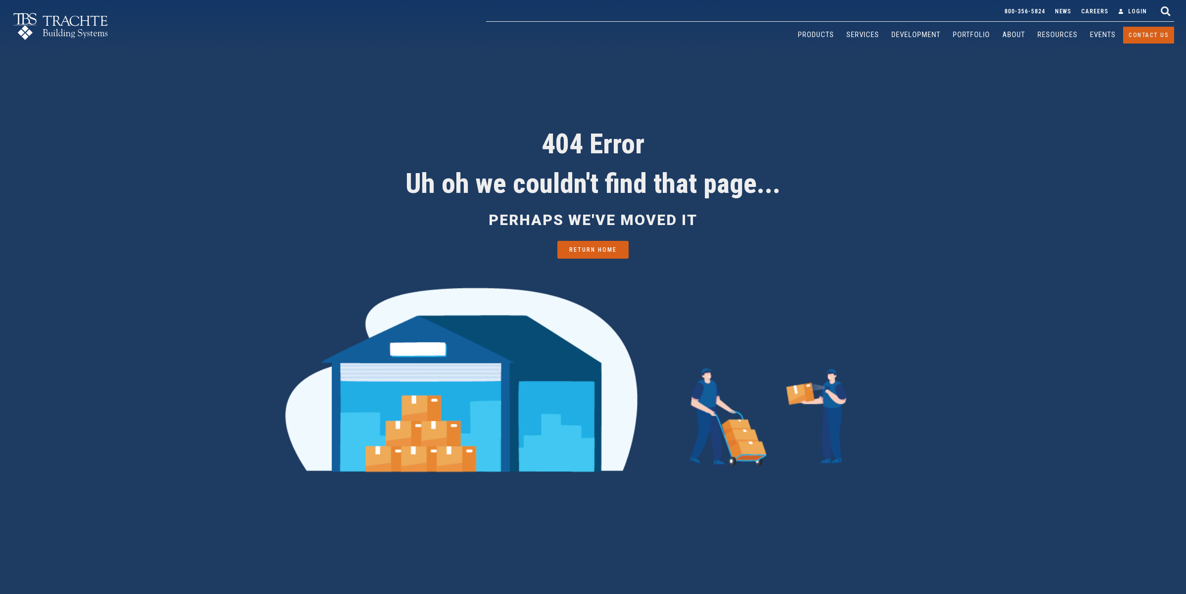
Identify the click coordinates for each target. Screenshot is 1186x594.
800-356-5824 (1024, 11)
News (1063, 11)
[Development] (916, 35)
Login (1137, 11)
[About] (1013, 35)
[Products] (816, 35)
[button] (1165, 11)
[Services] (862, 35)
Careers (1094, 11)
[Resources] (1058, 35)
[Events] (1103, 35)
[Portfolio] (971, 35)
